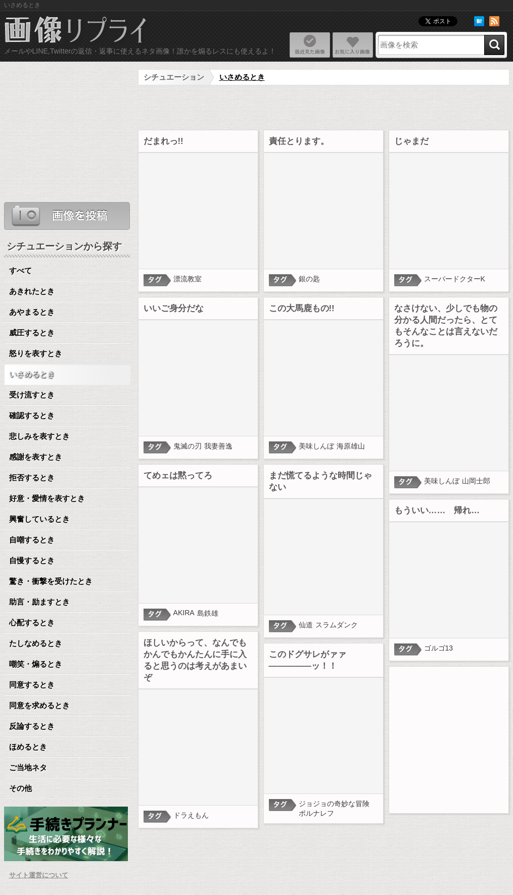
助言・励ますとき (39, 602)
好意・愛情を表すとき (47, 498)
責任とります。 (299, 141)
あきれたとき (32, 291)
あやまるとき (32, 312)
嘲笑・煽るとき (35, 664)
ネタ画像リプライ (76, 30)
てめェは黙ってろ (178, 475)
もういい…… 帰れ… (437, 510)
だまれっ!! (163, 141)
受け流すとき (32, 394)
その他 (20, 788)
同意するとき (32, 684)
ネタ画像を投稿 (67, 216)
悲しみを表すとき (39, 436)
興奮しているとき (39, 519)
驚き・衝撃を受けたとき (50, 581)
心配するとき (32, 622)
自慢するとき (32, 560)
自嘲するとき (32, 539)
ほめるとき (28, 746)
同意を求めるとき (39, 705)
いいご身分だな (174, 308)
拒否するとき (32, 477)
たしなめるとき (35, 643)
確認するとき (32, 415)
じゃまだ (411, 141)
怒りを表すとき (35, 353)
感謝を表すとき (35, 457)
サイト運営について (38, 875)
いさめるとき (242, 77)
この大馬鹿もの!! (302, 308)
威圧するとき (32, 332)
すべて (20, 270)
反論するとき (32, 726)
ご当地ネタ (28, 767)
